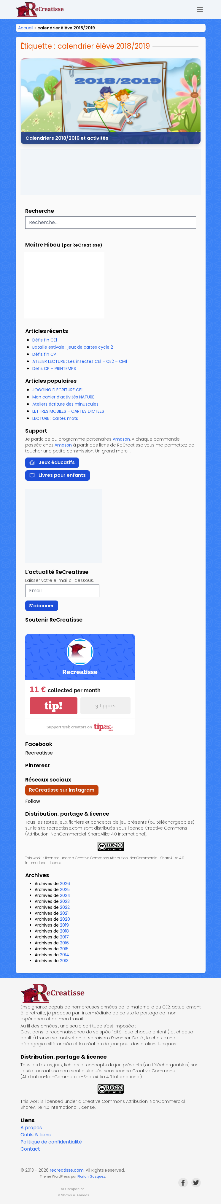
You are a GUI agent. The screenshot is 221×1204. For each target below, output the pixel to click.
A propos (31, 1127)
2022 (65, 907)
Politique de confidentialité (51, 1141)
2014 (64, 955)
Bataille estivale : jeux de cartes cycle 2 (72, 347)
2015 (64, 949)
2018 (64, 931)
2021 (64, 913)
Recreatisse (39, 752)
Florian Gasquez (91, 1176)
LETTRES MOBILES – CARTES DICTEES (68, 411)
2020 (65, 919)
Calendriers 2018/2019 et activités (67, 137)
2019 (64, 925)
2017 (64, 937)
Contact (30, 1149)
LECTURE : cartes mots (55, 418)
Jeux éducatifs (52, 462)
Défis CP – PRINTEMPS (54, 368)
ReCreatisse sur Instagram (61, 790)
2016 (64, 943)
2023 (65, 901)
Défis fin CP (44, 354)
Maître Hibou (42, 244)
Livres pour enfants (57, 475)
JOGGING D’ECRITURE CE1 (57, 390)
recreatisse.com (67, 1170)
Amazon (121, 439)
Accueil (25, 28)
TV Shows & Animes (72, 1195)
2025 (65, 889)
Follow (32, 801)
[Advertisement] (110, 172)
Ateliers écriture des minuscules (65, 404)
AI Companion (73, 1188)
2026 (65, 884)
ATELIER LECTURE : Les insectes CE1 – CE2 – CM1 (79, 361)
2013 (64, 961)
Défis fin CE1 (44, 340)
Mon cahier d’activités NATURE (63, 397)
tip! (53, 705)
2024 (65, 895)
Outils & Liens (35, 1134)
